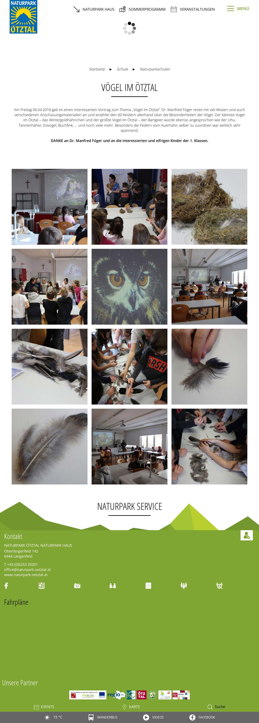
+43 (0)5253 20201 (22, 564)
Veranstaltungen (193, 9)
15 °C (53, 717)
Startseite (97, 69)
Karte (131, 707)
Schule (122, 69)
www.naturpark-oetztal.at (26, 574)
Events (44, 707)
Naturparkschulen (155, 69)
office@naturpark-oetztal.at (27, 569)
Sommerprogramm (142, 9)
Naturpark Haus (93, 9)
